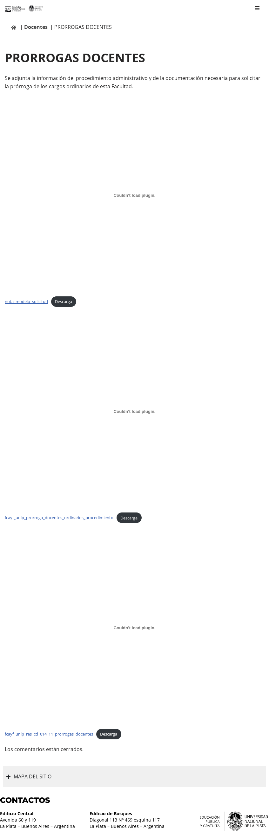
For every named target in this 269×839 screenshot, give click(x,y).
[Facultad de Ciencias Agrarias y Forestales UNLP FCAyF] (24, 8)
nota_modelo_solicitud (26, 301)
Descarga (63, 301)
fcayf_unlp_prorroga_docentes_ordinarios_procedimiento (59, 518)
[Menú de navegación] (257, 8)
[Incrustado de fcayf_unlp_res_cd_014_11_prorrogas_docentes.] (134, 627)
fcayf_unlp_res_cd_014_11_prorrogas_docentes (49, 734)
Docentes (36, 26)
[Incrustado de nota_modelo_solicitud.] (134, 195)
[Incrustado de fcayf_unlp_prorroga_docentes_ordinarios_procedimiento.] (134, 411)
